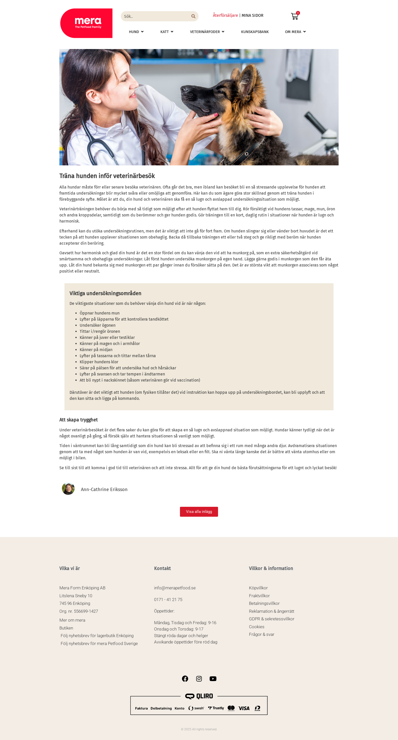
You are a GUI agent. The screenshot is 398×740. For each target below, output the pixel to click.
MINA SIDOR (252, 15)
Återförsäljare (225, 15)
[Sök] (193, 16)
